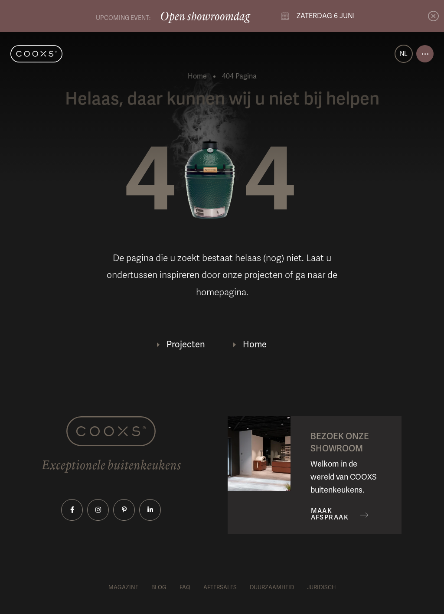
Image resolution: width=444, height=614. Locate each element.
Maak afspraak (330, 514)
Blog (158, 587)
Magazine (123, 587)
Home (197, 76)
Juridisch (321, 587)
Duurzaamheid (272, 587)
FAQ (185, 587)
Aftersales (220, 587)
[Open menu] (425, 53)
